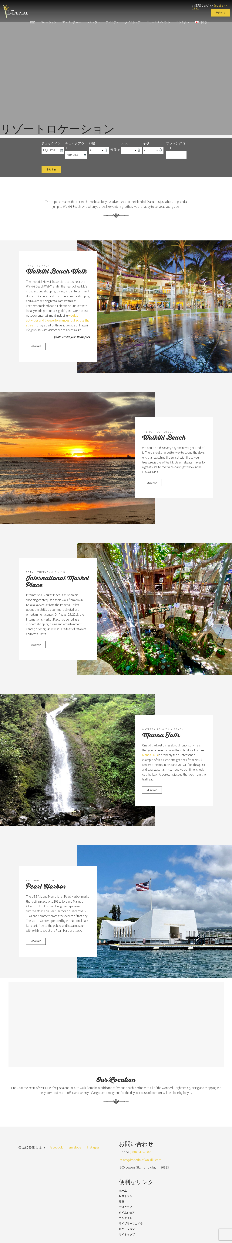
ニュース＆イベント (159, 22)
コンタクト (183, 22)
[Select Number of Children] (153, 150)
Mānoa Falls (161, 758)
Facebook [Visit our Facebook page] (56, 1153)
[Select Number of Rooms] (99, 150)
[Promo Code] (176, 154)
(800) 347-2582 (140, 1158)
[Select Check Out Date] (76, 154)
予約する (220, 12)
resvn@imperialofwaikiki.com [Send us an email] (140, 1165)
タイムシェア (133, 22)
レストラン (93, 22)
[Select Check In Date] (53, 150)
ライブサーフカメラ (131, 1229)
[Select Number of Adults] (131, 150)
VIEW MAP (36, 358)
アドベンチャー (71, 22)
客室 (31, 22)
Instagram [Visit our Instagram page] (94, 1153)
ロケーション (48, 22)
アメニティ (112, 22)
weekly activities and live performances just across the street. (55, 327)
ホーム (123, 1196)
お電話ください (210, 7)
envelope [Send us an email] (75, 1153)
